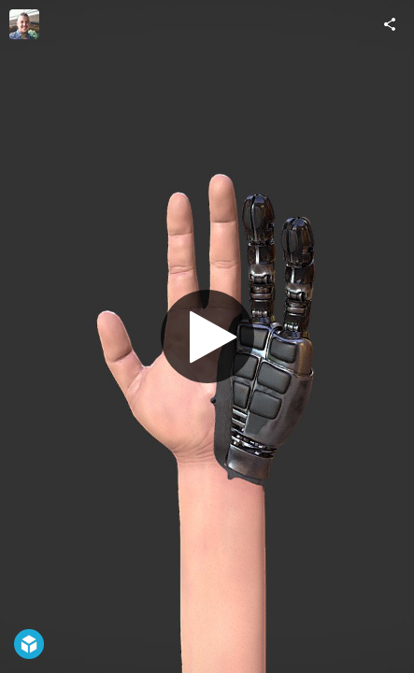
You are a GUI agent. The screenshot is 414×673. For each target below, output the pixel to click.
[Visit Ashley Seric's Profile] (24, 24)
